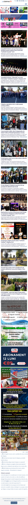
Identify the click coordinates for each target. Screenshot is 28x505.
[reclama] (4, 12)
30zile (26, 452)
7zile (23, 452)
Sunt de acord (14, 503)
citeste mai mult (23, 56)
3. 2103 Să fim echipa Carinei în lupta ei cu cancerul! (13, 462)
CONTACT (25, 1)
